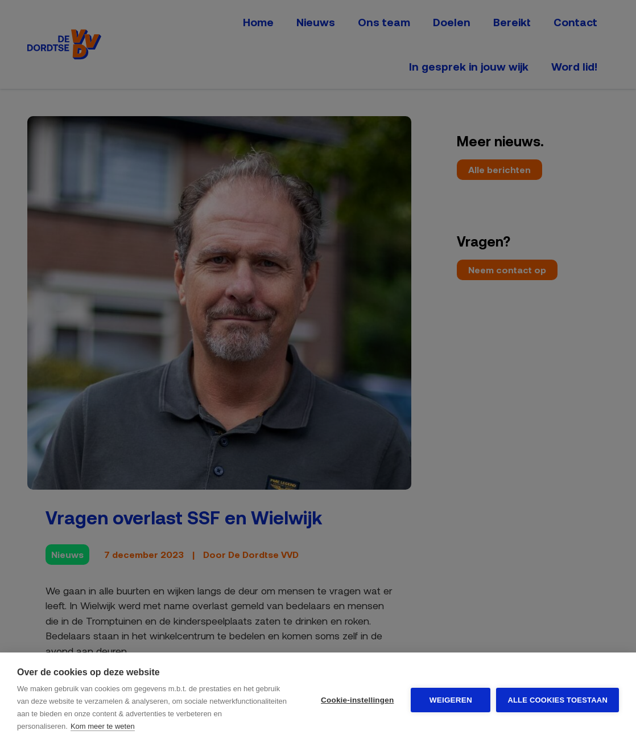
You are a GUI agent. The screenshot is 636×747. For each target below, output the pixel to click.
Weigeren (450, 700)
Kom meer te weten (103, 726)
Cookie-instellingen (357, 700)
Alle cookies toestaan (557, 700)
